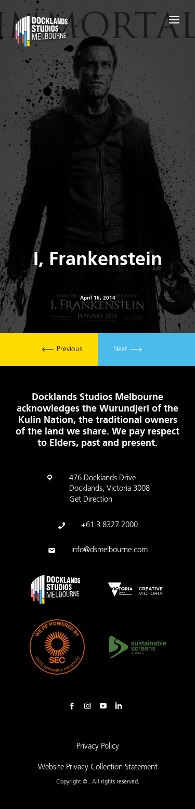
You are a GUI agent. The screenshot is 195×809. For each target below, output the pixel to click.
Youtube (105, 706)
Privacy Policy (97, 747)
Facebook (74, 706)
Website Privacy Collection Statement (98, 767)
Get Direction (90, 500)
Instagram (90, 706)
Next (127, 349)
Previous (62, 349)
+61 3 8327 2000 (109, 525)
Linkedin (121, 706)
